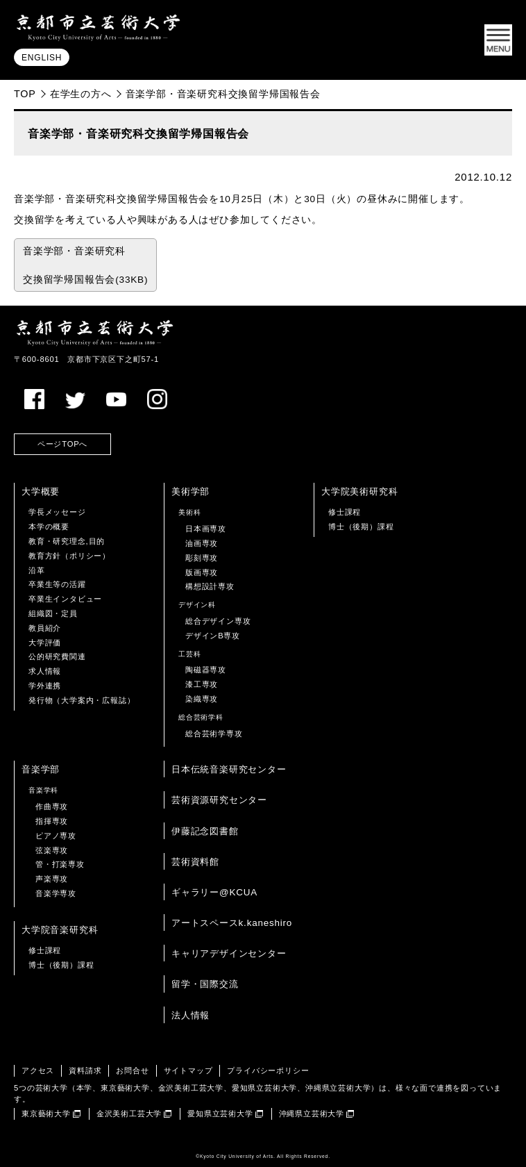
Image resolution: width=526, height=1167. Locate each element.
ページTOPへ (62, 444)
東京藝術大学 (46, 1113)
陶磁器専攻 (205, 669)
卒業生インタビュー (65, 599)
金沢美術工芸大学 (129, 1113)
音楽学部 (41, 769)
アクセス (38, 1070)
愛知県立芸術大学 (220, 1113)
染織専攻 (201, 699)
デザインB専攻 (212, 635)
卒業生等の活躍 (57, 584)
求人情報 (44, 671)
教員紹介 (44, 628)
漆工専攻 (201, 684)
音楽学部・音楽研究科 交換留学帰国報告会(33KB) (85, 265)
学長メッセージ (57, 512)
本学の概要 (48, 526)
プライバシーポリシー (268, 1070)
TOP (25, 93)
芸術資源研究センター (219, 800)
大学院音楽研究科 (60, 930)
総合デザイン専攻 (218, 621)
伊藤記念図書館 (205, 831)
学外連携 (44, 685)
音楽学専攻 (55, 893)
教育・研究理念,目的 (66, 541)
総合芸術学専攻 (214, 733)
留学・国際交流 (205, 984)
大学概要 (41, 491)
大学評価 (44, 642)
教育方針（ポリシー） (69, 556)
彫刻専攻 (201, 558)
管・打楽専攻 (60, 864)
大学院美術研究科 (359, 491)
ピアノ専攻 (55, 835)
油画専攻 (201, 543)
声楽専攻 (51, 879)
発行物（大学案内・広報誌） (81, 700)
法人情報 (190, 1015)
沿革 (36, 570)
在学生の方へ (81, 93)
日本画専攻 (205, 528)
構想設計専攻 (210, 586)
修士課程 (344, 512)
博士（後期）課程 (360, 526)
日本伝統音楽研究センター (229, 769)
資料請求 (85, 1070)
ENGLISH (42, 58)
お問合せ (132, 1070)
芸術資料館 (195, 861)
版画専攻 (201, 572)
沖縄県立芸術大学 (311, 1113)
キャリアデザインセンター (229, 953)
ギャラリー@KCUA (214, 892)
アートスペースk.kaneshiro (231, 923)
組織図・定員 (53, 613)
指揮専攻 (51, 821)
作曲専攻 (51, 806)
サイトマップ (188, 1070)
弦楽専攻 (51, 850)
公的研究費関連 (57, 656)
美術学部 (190, 491)
